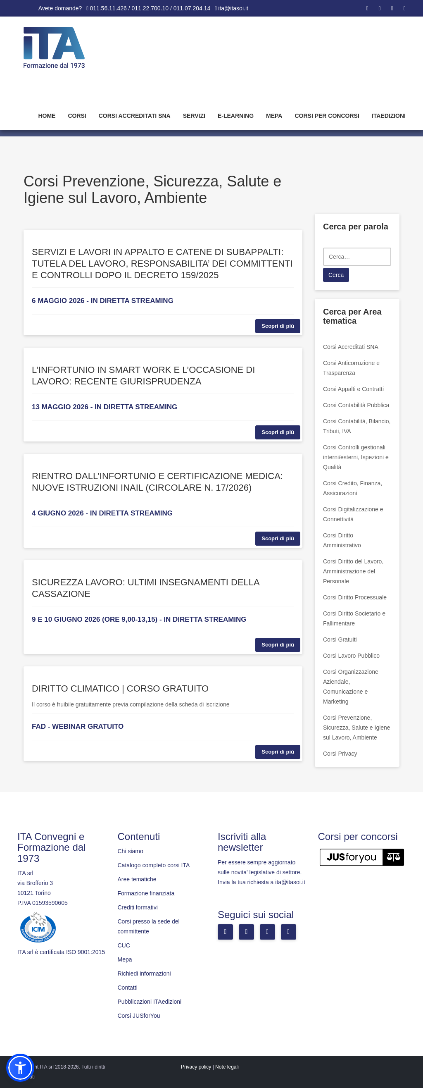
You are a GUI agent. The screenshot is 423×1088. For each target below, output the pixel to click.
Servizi (194, 115)
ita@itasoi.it (233, 8)
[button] (20, 1068)
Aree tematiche (137, 879)
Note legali (227, 1067)
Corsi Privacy (340, 753)
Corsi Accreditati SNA (135, 115)
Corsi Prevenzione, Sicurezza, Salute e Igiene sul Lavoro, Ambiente (356, 727)
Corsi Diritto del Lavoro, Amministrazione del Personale (353, 571)
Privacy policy (196, 1067)
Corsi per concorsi (327, 115)
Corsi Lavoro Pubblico (351, 655)
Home (46, 115)
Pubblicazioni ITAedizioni (150, 1001)
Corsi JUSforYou (139, 1015)
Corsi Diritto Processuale (355, 597)
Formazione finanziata (146, 893)
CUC (124, 945)
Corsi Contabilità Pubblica (356, 405)
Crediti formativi (138, 907)
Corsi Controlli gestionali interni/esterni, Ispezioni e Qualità (356, 457)
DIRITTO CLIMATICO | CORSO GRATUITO (120, 688)
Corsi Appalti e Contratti (353, 389)
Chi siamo (130, 851)
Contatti (128, 987)
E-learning (236, 115)
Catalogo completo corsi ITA (154, 865)
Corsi (77, 115)
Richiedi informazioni (144, 973)
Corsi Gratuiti (340, 639)
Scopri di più (277, 326)
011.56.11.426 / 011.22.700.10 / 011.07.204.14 (150, 8)
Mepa (274, 115)
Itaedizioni (389, 115)
